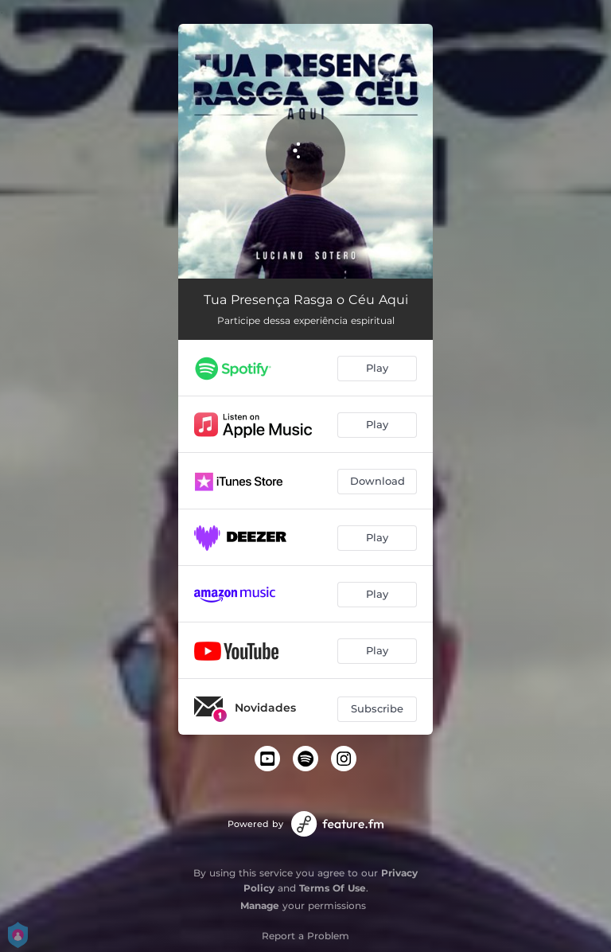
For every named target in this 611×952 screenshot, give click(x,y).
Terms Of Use (332, 888)
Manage (259, 905)
